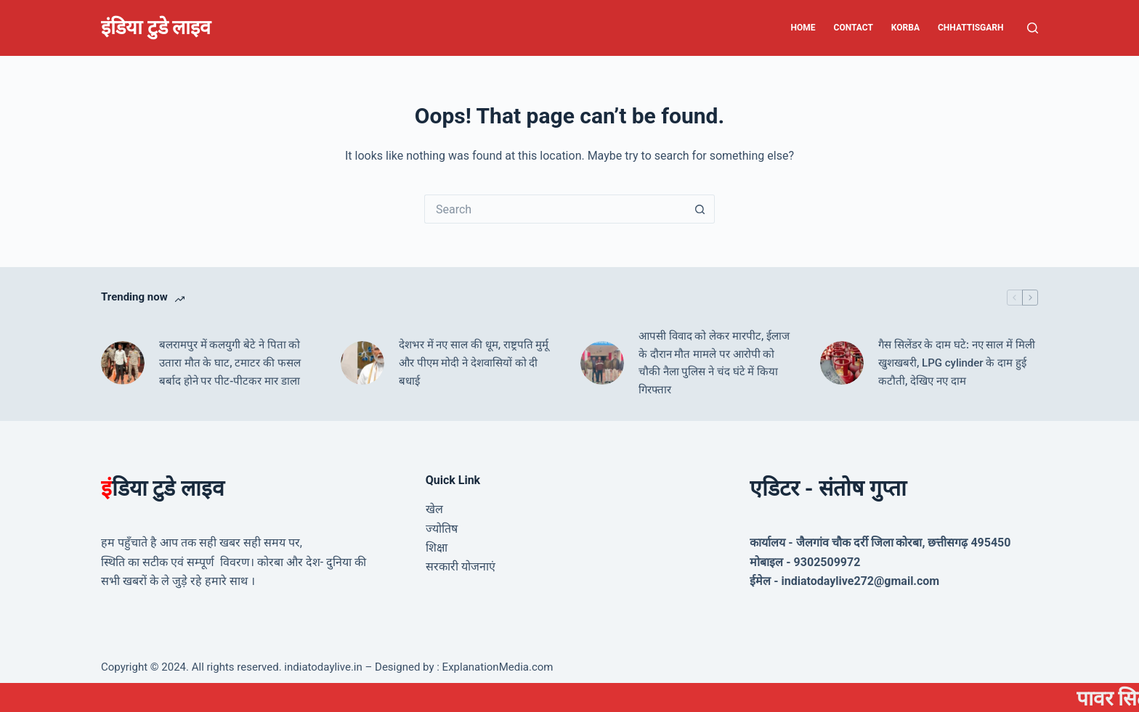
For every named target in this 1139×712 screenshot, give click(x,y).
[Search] (1032, 27)
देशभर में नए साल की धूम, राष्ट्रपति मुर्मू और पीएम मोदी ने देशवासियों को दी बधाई (473, 363)
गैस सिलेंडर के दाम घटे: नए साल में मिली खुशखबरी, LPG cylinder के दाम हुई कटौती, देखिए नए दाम (956, 363)
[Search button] (700, 209)
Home (803, 27)
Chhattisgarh (971, 27)
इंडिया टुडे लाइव (156, 27)
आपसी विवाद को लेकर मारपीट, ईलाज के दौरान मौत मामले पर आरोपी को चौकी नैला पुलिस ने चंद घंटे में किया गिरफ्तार (714, 363)
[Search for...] (555, 209)
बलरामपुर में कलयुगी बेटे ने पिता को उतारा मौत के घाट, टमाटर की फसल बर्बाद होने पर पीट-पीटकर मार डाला (230, 363)
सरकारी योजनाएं (460, 566)
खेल (434, 509)
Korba (905, 27)
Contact (853, 27)
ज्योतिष (442, 529)
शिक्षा (436, 548)
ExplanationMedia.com (496, 667)
